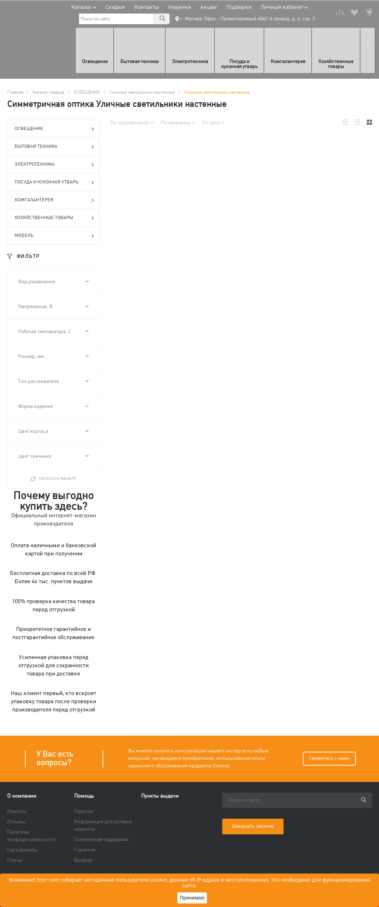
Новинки (179, 7)
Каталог (83, 7)
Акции (208, 7)
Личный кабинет (284, 7)
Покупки (83, 811)
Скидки (115, 7)
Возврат (83, 860)
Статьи (14, 860)
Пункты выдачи (160, 796)
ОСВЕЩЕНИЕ (54, 129)
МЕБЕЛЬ (54, 236)
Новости (16, 811)
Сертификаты (22, 850)
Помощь (84, 796)
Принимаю (192, 898)
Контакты (146, 7)
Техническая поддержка (101, 840)
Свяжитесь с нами (329, 758)
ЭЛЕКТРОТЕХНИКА (54, 165)
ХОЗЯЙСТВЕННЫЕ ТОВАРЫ (54, 218)
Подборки (238, 7)
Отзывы (16, 822)
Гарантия (84, 850)
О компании (21, 796)
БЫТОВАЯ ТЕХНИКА (54, 147)
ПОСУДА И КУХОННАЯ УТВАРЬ (54, 182)
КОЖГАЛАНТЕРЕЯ (54, 200)
